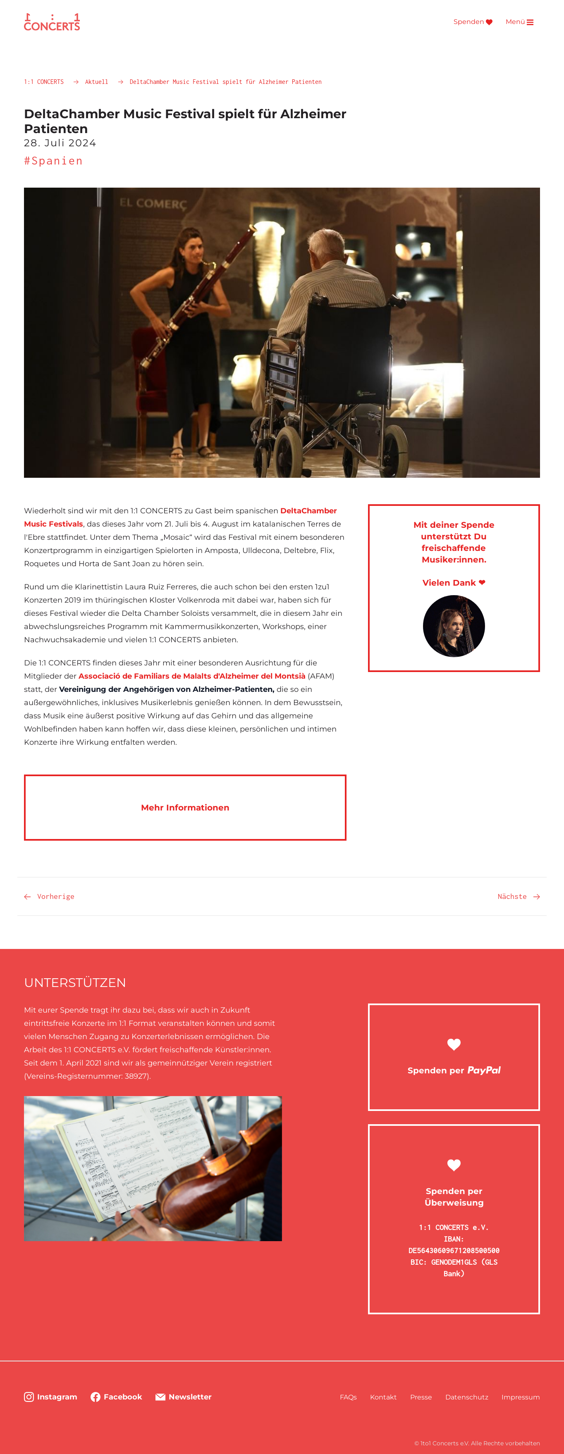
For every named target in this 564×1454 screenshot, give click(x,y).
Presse (421, 1397)
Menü (519, 22)
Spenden (473, 22)
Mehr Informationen (185, 808)
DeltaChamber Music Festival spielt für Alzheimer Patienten (226, 81)
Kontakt (383, 1397)
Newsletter (183, 1397)
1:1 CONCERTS (45, 81)
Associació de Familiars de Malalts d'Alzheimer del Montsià (192, 676)
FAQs (348, 1397)
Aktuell (98, 81)
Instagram (50, 1397)
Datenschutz (466, 1397)
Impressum (521, 1397)
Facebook (116, 1397)
